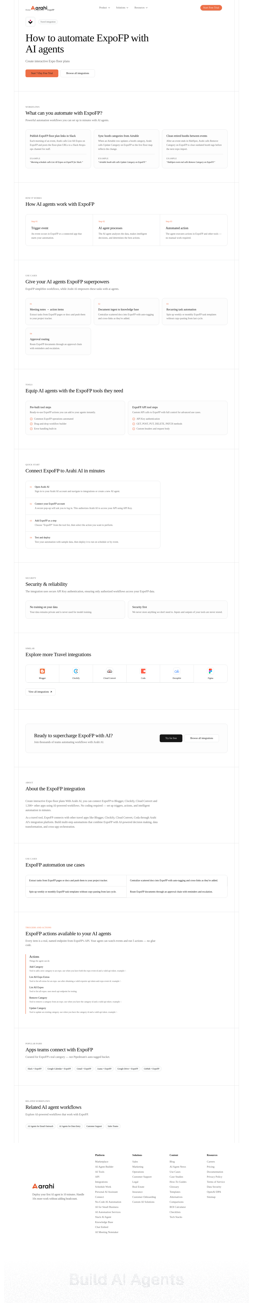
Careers (211, 1161)
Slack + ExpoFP (34, 1069)
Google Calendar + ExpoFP (59, 1069)
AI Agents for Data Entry (69, 1126)
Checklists (175, 1212)
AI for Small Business (106, 1207)
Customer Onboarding (144, 1197)
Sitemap (211, 1197)
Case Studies (176, 1176)
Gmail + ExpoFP (84, 1069)
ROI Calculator (178, 1207)
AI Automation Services (108, 1212)
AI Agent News (178, 1166)
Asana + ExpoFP (104, 1069)
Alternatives (176, 1197)
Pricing (210, 1166)
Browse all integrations (77, 73)
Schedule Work (103, 1186)
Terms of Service (216, 1181)
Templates (175, 1191)
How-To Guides (178, 1181)
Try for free (171, 738)
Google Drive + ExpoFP (127, 1069)
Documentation (215, 1171)
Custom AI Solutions (143, 1201)
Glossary (174, 1186)
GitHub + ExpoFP (151, 1069)
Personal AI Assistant (106, 1191)
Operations (138, 1171)
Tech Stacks (176, 1217)
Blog (172, 1161)
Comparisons (176, 1201)
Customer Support (94, 1126)
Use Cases (175, 1171)
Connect (99, 1197)
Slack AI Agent (103, 1217)
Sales (135, 1161)
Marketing (137, 1166)
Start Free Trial (211, 7)
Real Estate (138, 1186)
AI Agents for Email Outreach (40, 1126)
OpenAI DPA (214, 1191)
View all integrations (40, 691)
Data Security (214, 1186)
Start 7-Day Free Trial (42, 73)
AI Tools (99, 1171)
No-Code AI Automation (108, 1201)
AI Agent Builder (104, 1166)
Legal (135, 1181)
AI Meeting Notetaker (106, 1232)
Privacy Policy (214, 1176)
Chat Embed (101, 1227)
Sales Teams (113, 1126)
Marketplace (101, 1161)
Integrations (101, 1181)
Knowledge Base (104, 1222)
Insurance (137, 1191)
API (97, 1176)
